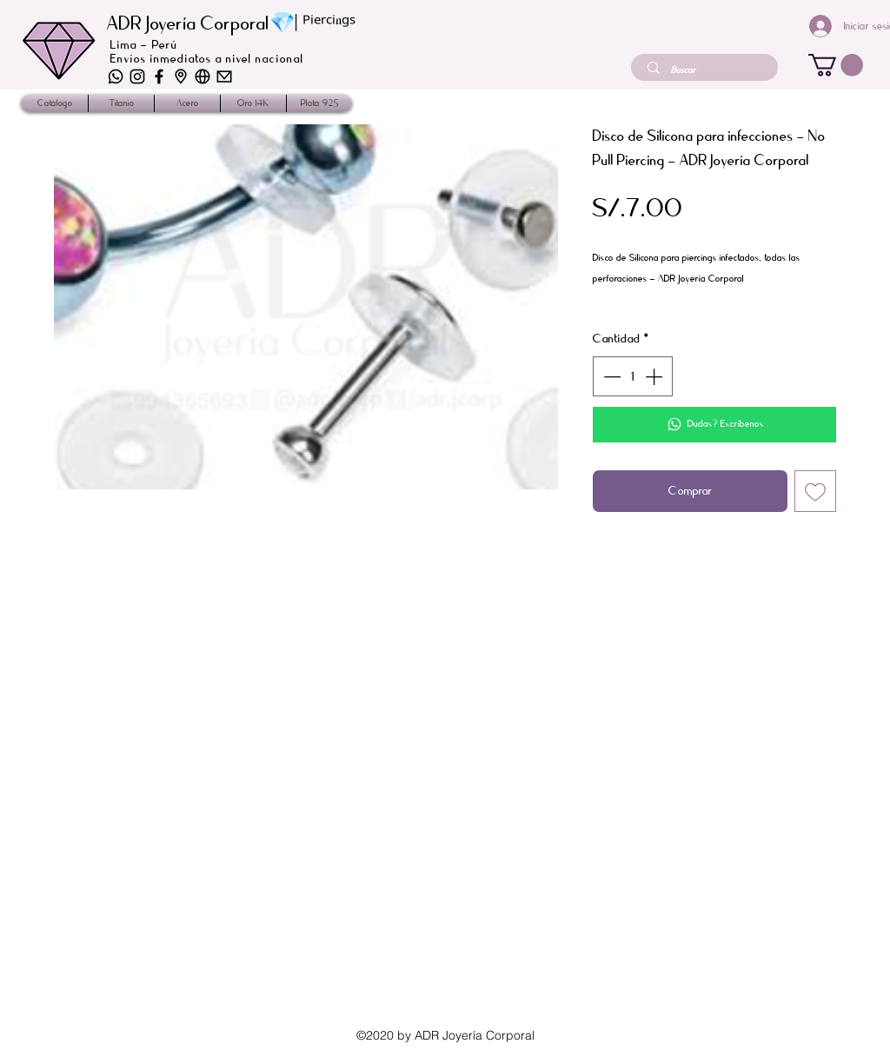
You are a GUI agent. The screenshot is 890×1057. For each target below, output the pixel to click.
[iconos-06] (115, 76)
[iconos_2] (159, 76)
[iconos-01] (224, 76)
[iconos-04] (137, 76)
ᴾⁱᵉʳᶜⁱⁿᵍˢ (328, 25)
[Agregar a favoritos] (815, 491)
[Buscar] (706, 70)
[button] (835, 65)
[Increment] (655, 376)
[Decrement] (610, 376)
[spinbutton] (633, 376)
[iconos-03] (202, 76)
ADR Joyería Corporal (188, 23)
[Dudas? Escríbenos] (714, 424)
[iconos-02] (180, 76)
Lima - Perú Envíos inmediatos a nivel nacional (207, 52)
